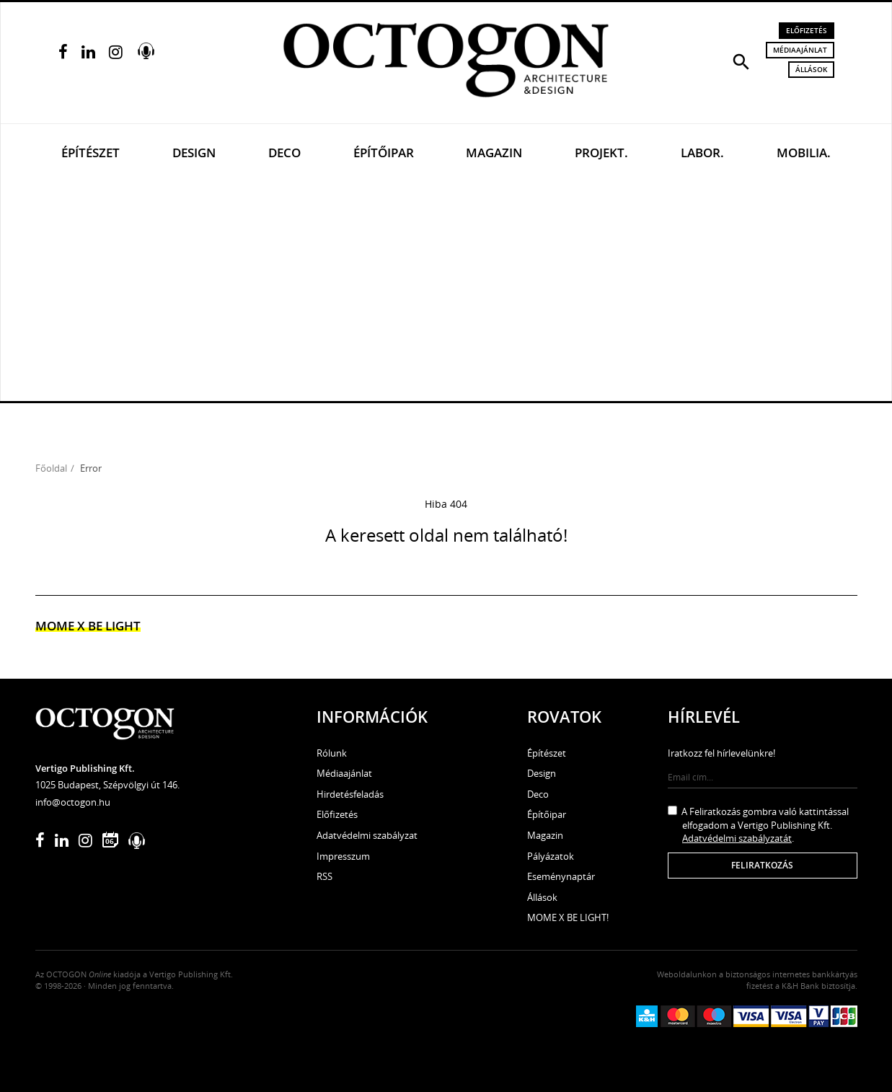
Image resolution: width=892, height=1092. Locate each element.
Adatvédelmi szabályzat (367, 835)
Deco (284, 152)
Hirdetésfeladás (350, 794)
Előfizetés (806, 30)
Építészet (90, 152)
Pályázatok (550, 856)
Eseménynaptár (561, 876)
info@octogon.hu (72, 802)
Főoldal (51, 468)
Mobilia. (804, 152)
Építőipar (383, 152)
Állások (811, 69)
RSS (324, 876)
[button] (741, 60)
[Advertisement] (446, 293)
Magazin (494, 152)
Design (194, 152)
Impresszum (343, 856)
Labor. (702, 152)
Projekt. (601, 152)
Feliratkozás (762, 865)
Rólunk (332, 753)
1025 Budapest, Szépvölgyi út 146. (107, 784)
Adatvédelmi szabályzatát (737, 838)
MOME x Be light (88, 625)
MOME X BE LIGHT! (568, 917)
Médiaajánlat (800, 50)
